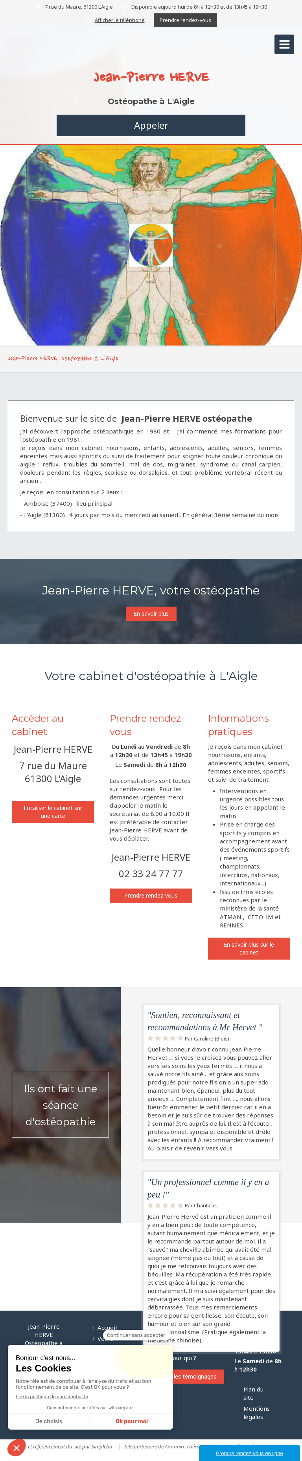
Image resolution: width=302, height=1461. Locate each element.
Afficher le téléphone (120, 20)
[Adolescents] (77, 1266)
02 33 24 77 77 (151, 873)
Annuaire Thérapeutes (189, 1446)
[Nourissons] (28, 1266)
